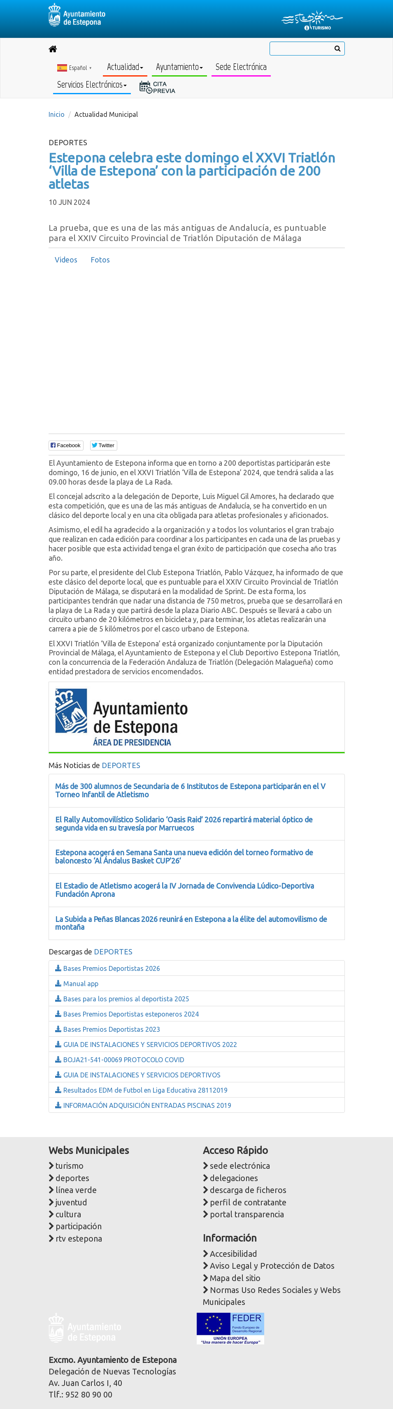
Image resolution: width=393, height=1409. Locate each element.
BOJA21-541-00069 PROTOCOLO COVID (119, 1059)
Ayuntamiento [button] (179, 66)
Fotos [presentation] (100, 260)
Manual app (76, 983)
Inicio (57, 114)
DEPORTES (121, 765)
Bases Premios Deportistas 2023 (107, 1029)
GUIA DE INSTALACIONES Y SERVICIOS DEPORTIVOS (138, 1075)
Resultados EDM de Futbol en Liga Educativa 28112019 (141, 1090)
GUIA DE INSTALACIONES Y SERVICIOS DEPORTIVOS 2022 (146, 1044)
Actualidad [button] (125, 66)
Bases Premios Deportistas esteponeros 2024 (127, 1014)
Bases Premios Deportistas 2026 (107, 968)
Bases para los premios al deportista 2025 (122, 999)
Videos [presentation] (66, 260)
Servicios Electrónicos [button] (92, 84)
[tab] (66, 260)
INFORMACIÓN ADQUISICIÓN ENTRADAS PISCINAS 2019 (143, 1105)
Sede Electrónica (241, 66)
